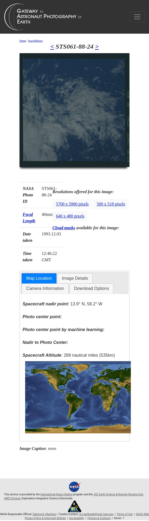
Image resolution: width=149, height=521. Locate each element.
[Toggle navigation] (137, 16)
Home (23, 40)
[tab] (39, 278)
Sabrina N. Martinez (44, 514)
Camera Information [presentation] (45, 288)
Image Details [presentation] (75, 278)
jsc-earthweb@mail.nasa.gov (96, 514)
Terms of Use (125, 514)
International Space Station (56, 494)
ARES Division (12, 498)
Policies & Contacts (98, 518)
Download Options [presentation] (91, 288)
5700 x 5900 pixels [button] (72, 204)
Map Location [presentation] (39, 278)
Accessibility (76, 518)
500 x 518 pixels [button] (111, 204)
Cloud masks (63, 227)
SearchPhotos (35, 40)
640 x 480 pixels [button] (70, 216)
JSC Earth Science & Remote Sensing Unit (118, 494)
